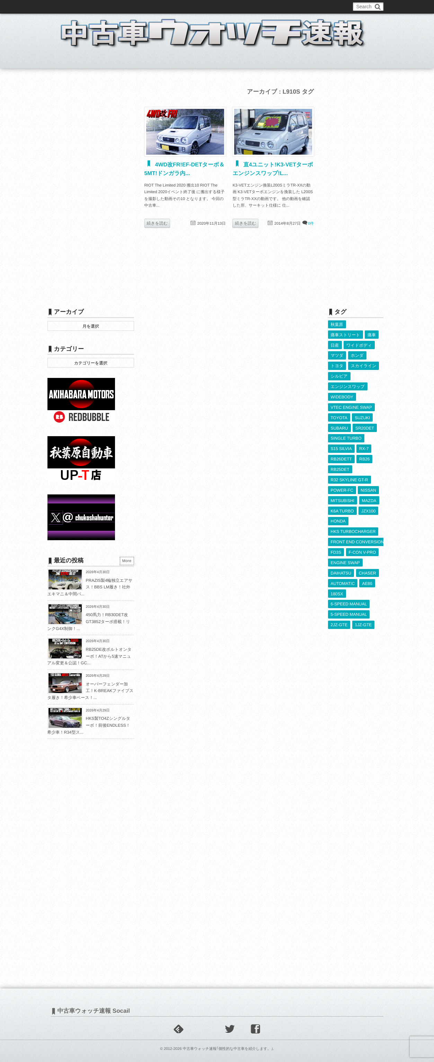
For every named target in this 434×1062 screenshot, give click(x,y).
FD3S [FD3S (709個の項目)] (336, 546)
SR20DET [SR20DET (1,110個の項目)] (364, 425)
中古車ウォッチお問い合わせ (131, 6)
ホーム (64, 60)
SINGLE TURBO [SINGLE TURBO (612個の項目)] (346, 435)
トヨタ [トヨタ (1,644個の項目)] (337, 364)
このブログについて (75, 6)
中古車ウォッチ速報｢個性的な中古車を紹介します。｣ (228, 1049)
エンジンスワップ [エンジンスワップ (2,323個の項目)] (348, 384)
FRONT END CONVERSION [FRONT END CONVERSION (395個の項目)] (357, 536)
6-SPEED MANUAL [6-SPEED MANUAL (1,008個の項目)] (349, 596)
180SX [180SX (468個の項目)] (337, 586)
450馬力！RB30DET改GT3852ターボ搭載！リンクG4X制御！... (88, 621)
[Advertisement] (90, 190)
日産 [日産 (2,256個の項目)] (335, 344)
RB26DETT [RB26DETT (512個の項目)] (341, 455)
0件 (311, 224)
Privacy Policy (207, 6)
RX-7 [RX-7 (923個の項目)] (364, 445)
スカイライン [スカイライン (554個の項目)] (364, 364)
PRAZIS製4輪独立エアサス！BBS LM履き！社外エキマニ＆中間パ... (90, 587)
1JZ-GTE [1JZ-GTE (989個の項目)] (363, 616)
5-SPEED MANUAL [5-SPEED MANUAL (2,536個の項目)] (349, 606)
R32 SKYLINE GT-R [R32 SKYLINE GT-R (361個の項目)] (349, 475)
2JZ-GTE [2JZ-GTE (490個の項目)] (339, 616)
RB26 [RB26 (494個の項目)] (364, 455)
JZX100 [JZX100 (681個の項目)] (368, 505)
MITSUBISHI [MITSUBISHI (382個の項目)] (343, 495)
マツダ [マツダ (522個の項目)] (337, 354)
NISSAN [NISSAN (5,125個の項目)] (368, 485)
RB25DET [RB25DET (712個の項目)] (340, 465)
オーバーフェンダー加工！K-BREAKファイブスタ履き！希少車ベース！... (90, 691)
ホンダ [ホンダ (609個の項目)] (357, 354)
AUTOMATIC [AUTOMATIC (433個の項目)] (343, 576)
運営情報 (176, 6)
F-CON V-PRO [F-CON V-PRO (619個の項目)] (362, 546)
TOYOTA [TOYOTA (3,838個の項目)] (339, 415)
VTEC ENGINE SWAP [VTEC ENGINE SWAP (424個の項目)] (351, 405)
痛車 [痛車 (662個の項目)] (371, 334)
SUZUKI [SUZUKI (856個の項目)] (362, 415)
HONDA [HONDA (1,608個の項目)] (338, 515)
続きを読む (157, 223)
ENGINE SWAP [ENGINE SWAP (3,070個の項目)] (345, 556)
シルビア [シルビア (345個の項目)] (339, 374)
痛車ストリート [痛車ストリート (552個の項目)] (345, 334)
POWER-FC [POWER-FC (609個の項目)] (342, 485)
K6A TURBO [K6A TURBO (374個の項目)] (342, 505)
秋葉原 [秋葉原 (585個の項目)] (337, 324)
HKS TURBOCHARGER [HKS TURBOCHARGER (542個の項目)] (353, 526)
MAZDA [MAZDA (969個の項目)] (369, 495)
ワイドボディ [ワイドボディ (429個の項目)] (359, 344)
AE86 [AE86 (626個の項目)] (367, 576)
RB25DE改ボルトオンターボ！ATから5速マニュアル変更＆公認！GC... (89, 656)
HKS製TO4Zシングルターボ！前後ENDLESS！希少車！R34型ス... (89, 725)
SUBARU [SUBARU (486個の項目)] (339, 425)
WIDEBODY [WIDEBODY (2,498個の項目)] (342, 394)
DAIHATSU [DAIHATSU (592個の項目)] (341, 566)
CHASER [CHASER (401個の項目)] (367, 566)
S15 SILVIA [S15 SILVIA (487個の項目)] (341, 445)
